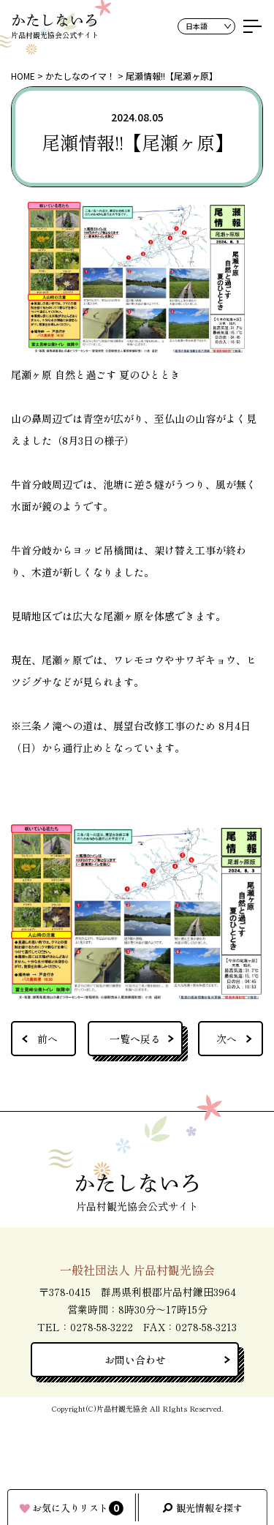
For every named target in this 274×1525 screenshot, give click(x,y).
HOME (23, 75)
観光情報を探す (209, 1508)
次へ (226, 1038)
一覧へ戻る (135, 1038)
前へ (47, 1038)
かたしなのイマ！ (80, 75)
